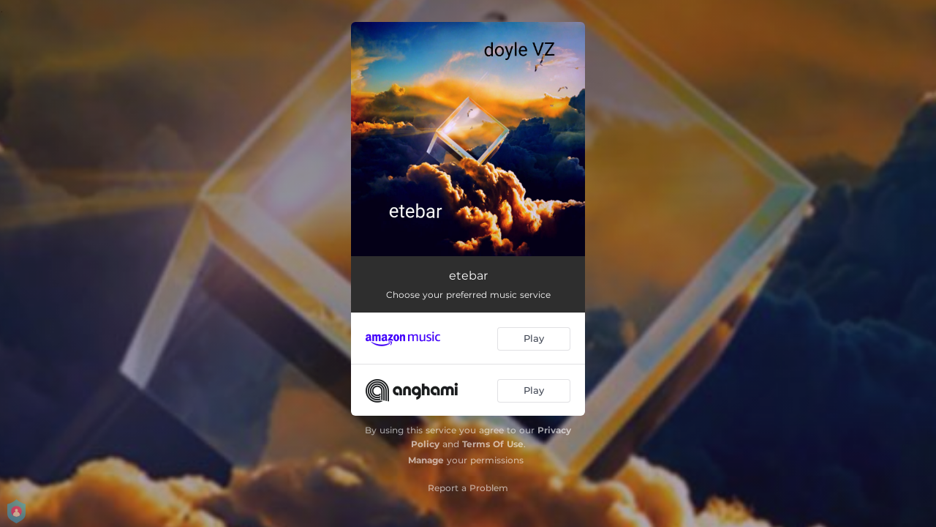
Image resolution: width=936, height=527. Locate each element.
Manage (426, 460)
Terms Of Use (493, 443)
